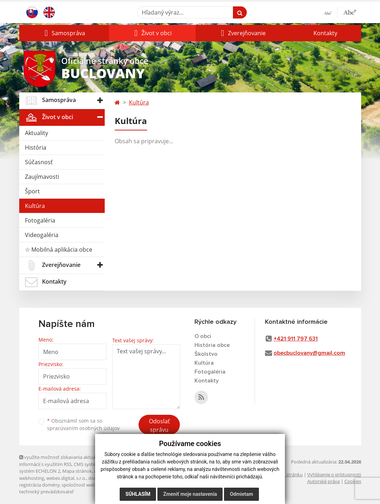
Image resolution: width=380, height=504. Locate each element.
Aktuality (36, 133)
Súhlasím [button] (137, 494)
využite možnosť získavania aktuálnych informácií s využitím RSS (63, 460)
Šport (32, 191)
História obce (212, 345)
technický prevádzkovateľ (46, 491)
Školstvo (206, 354)
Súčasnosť (39, 162)
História (35, 147)
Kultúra (35, 206)
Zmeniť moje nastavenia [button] (190, 494)
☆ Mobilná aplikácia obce (58, 249)
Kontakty (325, 33)
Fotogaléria (40, 220)
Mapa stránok (77, 471)
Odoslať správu (159, 425)
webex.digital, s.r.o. (66, 478)
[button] (64, 33)
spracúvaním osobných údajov (83, 428)
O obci (202, 336)
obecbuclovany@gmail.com (309, 353)
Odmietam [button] (241, 494)
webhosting (31, 478)
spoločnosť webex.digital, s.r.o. (94, 485)
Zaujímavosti (42, 177)
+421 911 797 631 (296, 339)
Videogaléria (41, 235)
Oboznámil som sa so (83, 424)
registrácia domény (39, 485)
